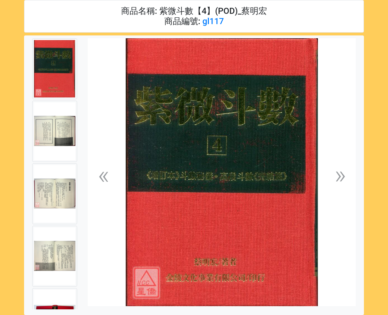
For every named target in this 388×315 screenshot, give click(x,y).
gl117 (213, 21)
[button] (103, 175)
